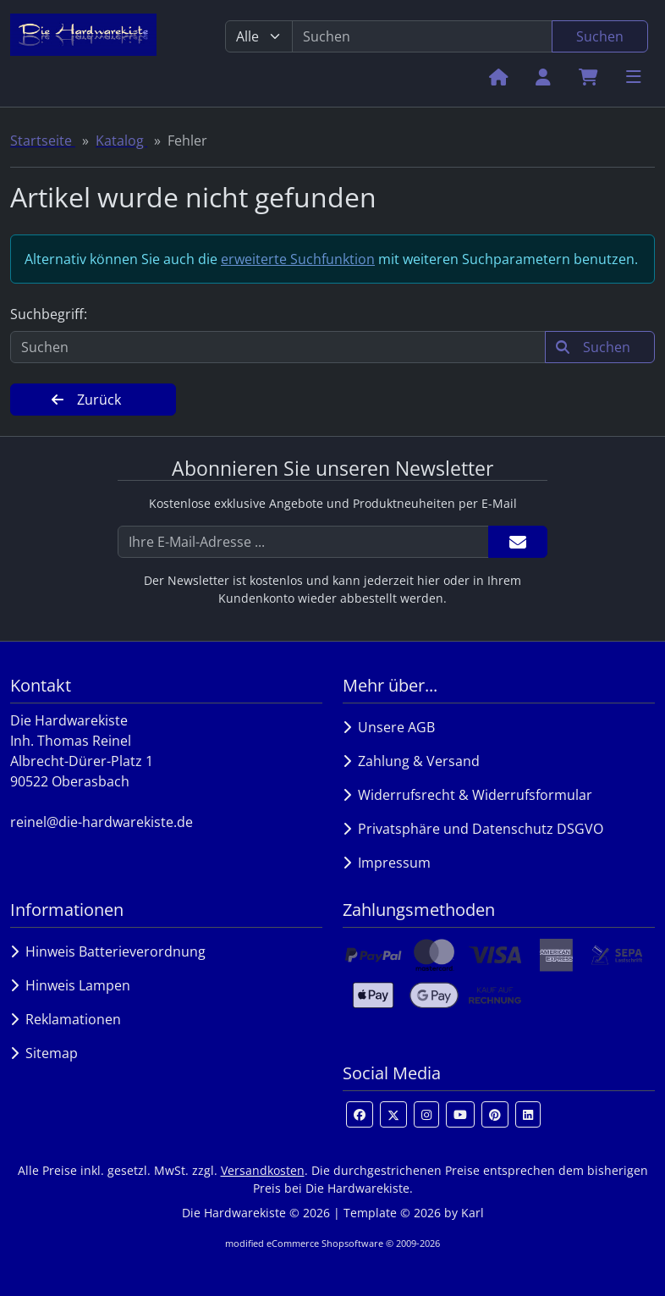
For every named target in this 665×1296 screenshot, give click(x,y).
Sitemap (44, 1053)
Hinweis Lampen (70, 985)
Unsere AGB (389, 727)
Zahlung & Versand (411, 761)
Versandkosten (263, 1170)
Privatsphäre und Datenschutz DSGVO (473, 828)
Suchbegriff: (48, 314)
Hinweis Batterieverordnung (108, 951)
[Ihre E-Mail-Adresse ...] (303, 542)
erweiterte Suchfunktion (298, 259)
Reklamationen (65, 1019)
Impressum (387, 862)
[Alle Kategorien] (259, 36)
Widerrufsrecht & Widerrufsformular (467, 795)
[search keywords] (422, 36)
